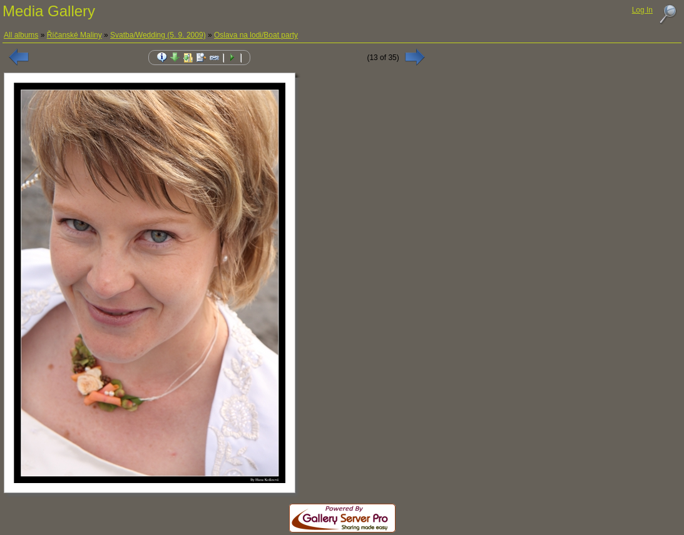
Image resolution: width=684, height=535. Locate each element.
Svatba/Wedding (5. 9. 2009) (158, 35)
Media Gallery (49, 11)
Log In (642, 10)
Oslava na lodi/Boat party (256, 35)
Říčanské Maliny (74, 35)
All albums (21, 35)
